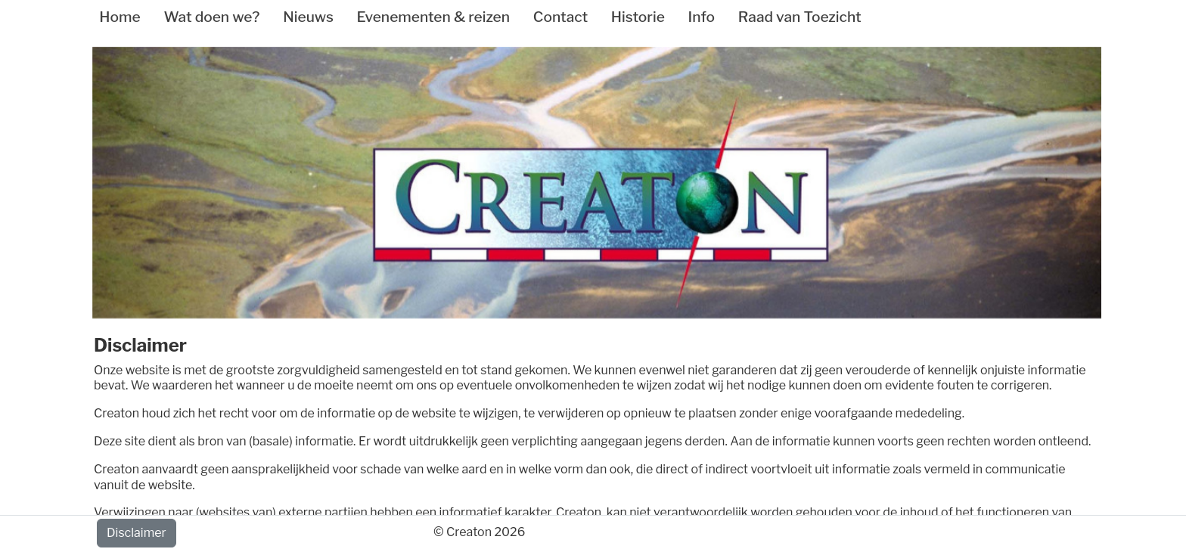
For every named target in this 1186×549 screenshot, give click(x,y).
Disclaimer (136, 533)
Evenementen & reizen (433, 17)
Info (702, 17)
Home (119, 17)
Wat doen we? (211, 17)
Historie (638, 17)
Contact (560, 17)
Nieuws (308, 17)
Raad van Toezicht (800, 17)
